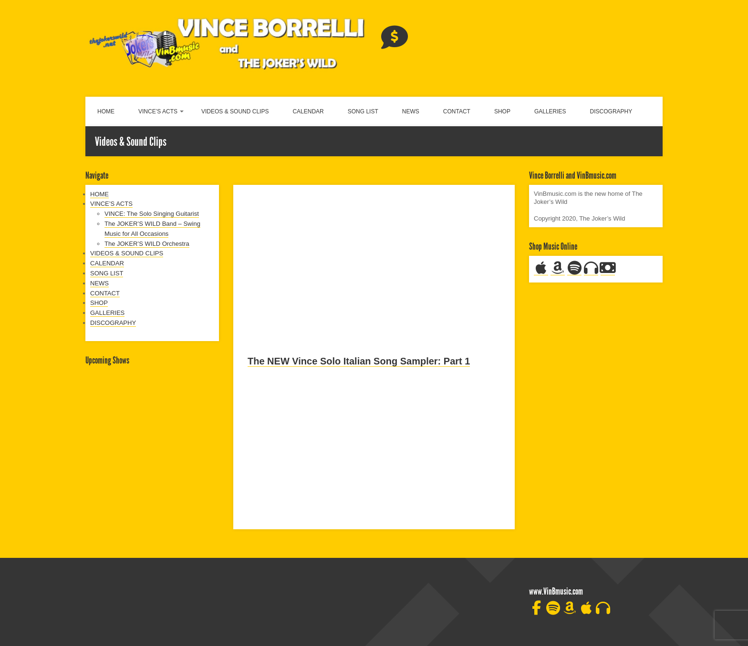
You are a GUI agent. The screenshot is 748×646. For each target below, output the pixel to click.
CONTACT (456, 111)
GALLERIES (550, 111)
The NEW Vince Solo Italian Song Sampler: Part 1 (359, 361)
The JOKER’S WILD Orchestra (146, 243)
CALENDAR (307, 111)
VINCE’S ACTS (157, 111)
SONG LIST (363, 111)
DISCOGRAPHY (611, 111)
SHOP (502, 111)
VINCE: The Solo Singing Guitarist (151, 213)
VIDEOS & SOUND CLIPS (235, 111)
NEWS (410, 111)
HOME (105, 111)
